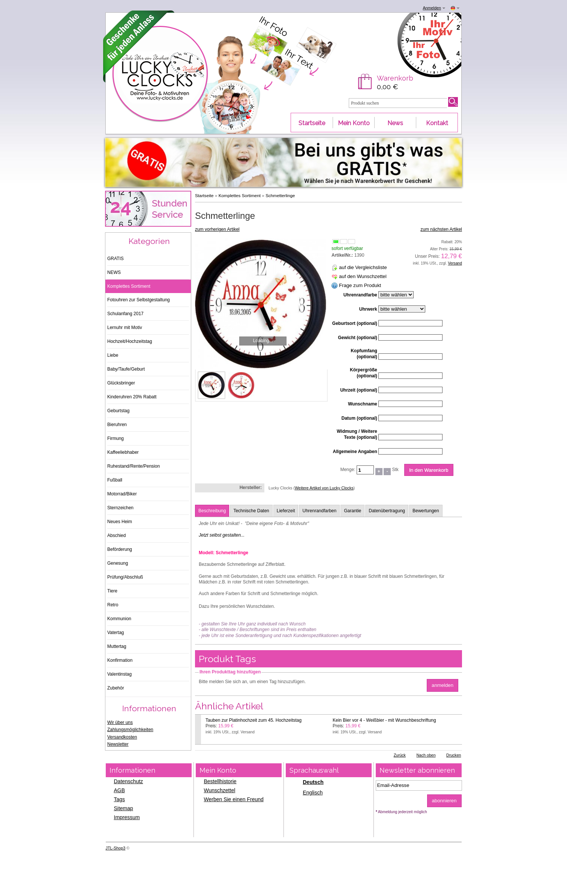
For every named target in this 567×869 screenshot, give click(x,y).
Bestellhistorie (220, 781)
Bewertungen (425, 510)
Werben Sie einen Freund (234, 799)
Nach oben (425, 755)
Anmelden (432, 8)
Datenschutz (128, 781)
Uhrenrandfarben (319, 510)
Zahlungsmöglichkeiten (130, 729)
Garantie (352, 510)
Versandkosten (122, 737)
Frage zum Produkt (360, 285)
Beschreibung (212, 510)
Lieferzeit (286, 510)
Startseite (204, 195)
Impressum (127, 817)
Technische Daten (251, 510)
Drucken (453, 755)
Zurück (400, 755)
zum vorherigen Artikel (217, 229)
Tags (119, 799)
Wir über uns (120, 722)
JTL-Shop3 (116, 848)
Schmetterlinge (280, 195)
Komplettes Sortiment (240, 195)
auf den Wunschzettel (363, 276)
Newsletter (118, 744)
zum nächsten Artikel (441, 229)
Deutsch (313, 782)
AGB (119, 790)
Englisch (313, 793)
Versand (455, 263)
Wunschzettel (220, 790)
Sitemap (123, 808)
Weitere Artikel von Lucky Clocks (324, 488)
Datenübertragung (387, 510)
